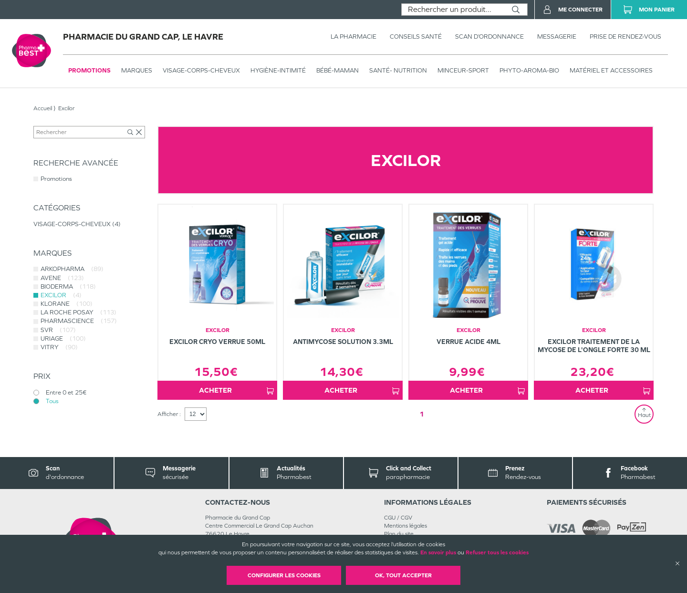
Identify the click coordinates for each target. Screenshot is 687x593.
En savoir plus (438, 552)
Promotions (89, 70)
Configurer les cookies (284, 575)
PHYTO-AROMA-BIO (529, 70)
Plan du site (399, 534)
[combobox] (453, 9)
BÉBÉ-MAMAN (337, 70)
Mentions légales (405, 525)
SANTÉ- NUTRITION (398, 70)
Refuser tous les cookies (497, 552)
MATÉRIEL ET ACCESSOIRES (611, 70)
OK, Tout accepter (403, 575)
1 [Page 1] (421, 414)
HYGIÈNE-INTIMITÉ (278, 70)
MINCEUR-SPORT (463, 70)
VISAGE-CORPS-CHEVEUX (201, 70)
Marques (136, 70)
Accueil (42, 108)
